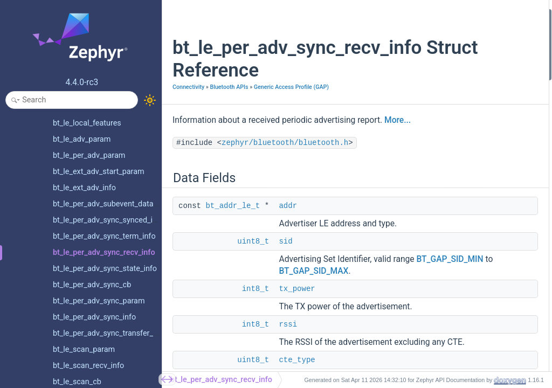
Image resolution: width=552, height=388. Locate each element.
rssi (414, 73)
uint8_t (253, 279)
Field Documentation (432, 117)
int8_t (255, 351)
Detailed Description (432, 102)
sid (285, 279)
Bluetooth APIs (229, 87)
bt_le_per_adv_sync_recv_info (221, 379)
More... (212, 146)
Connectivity (188, 87)
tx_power (297, 351)
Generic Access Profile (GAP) (209, 98)
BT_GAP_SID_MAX (313, 333)
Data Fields (417, 15)
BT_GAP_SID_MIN (312, 321)
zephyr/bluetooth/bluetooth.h (285, 169)
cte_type (421, 88)
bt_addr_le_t (232, 232)
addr (288, 232)
